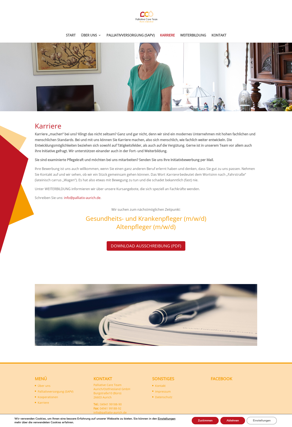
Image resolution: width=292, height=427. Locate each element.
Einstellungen (166, 419)
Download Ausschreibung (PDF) (146, 246)
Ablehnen (233, 420)
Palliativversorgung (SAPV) (130, 35)
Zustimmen (205, 420)
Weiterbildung (193, 35)
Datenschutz (163, 397)
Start (71, 35)
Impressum (163, 391)
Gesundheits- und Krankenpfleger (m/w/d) (146, 218)
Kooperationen (48, 397)
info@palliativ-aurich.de (82, 197)
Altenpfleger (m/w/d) (146, 226)
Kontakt (218, 35)
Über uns (89, 35)
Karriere (167, 35)
